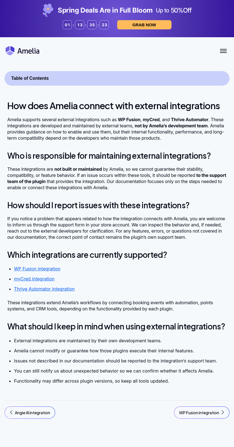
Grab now (144, 24)
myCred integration (34, 279)
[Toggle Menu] (223, 51)
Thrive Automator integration (44, 289)
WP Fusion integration (37, 269)
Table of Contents (30, 78)
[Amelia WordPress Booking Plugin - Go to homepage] (22, 50)
